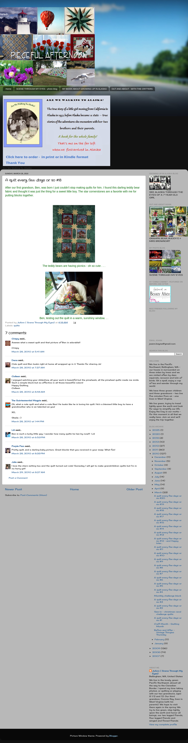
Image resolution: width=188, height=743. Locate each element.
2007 (156, 656)
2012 (156, 446)
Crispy (15, 339)
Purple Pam (18, 446)
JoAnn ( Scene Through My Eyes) (167, 672)
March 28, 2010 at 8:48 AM (28, 392)
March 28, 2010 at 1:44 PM (28, 421)
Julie (14, 462)
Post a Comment (18, 478)
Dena (15, 360)
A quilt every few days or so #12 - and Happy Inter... (168, 540)
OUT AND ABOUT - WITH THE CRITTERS (132, 89)
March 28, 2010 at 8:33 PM (28, 453)
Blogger (113, 736)
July (157, 477)
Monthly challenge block (167, 596)
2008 (156, 652)
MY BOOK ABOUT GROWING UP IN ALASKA (84, 89)
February (160, 639)
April (157, 488)
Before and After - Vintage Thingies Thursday (164, 632)
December (161, 457)
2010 (156, 453)
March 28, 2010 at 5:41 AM (28, 352)
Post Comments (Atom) (33, 495)
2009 (156, 648)
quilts (17, 325)
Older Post (135, 489)
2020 (156, 434)
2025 (156, 430)
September (161, 469)
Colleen (16, 376)
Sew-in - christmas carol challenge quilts (167, 613)
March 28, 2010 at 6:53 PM (28, 437)
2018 (156, 438)
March (158, 492)
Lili (13, 430)
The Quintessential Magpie (26, 400)
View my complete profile (163, 724)
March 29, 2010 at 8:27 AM (28, 472)
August (159, 473)
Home (8, 89)
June (158, 480)
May (157, 484)
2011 (155, 450)
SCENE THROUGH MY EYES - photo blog (36, 89)
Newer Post (13, 489)
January (159, 643)
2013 (156, 442)
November (160, 461)
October (159, 465)
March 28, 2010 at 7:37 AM (28, 367)
